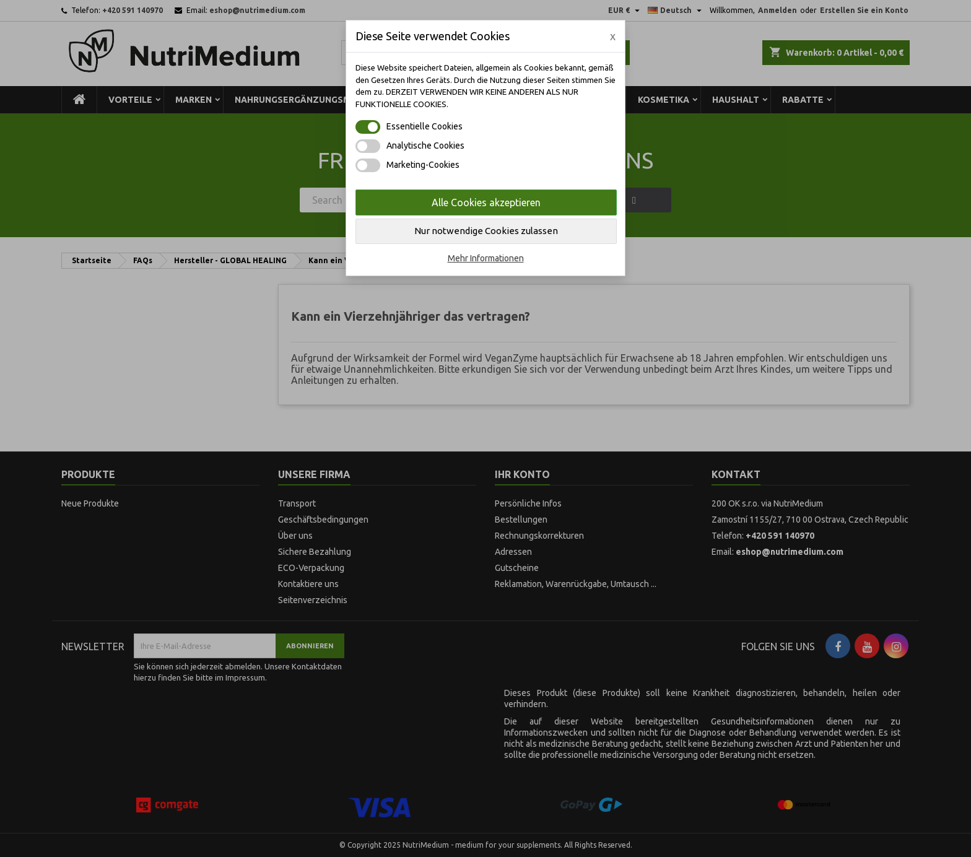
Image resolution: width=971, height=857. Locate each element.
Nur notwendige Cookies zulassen (486, 230)
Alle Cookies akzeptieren (486, 202)
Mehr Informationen (486, 258)
